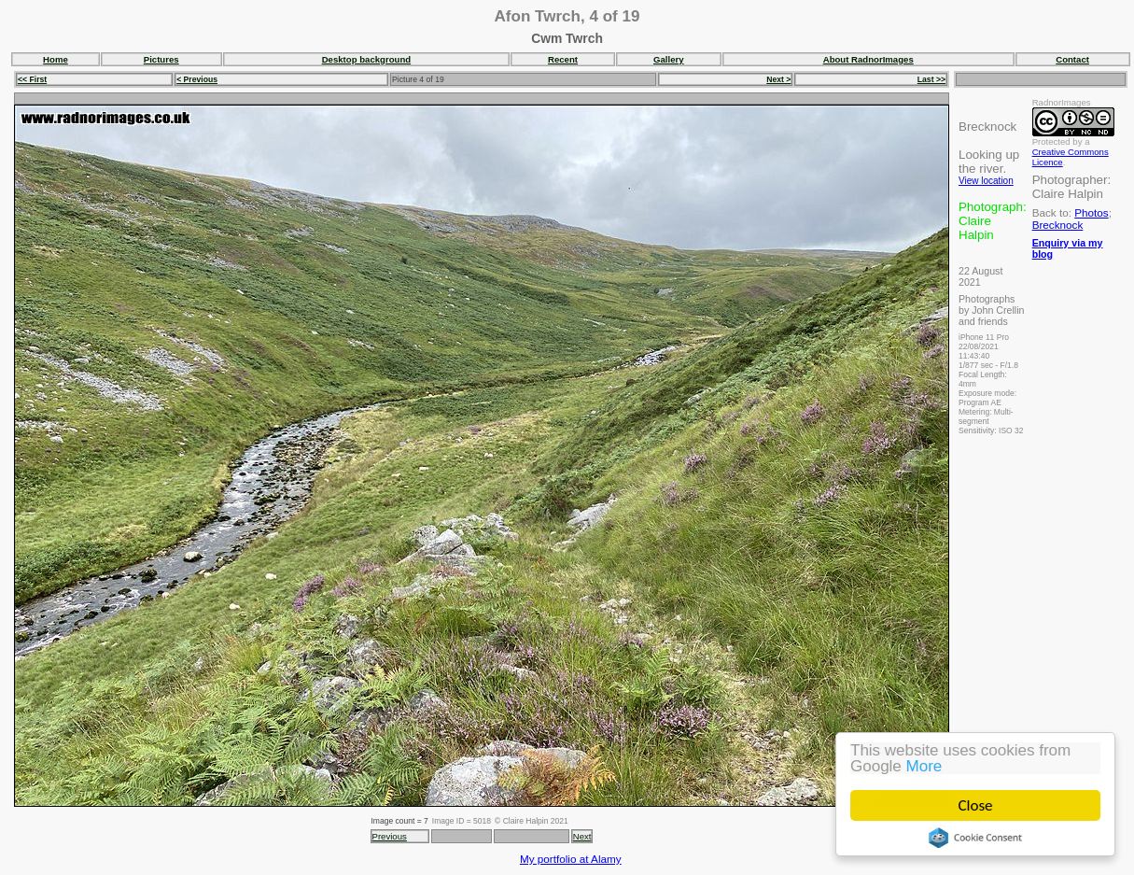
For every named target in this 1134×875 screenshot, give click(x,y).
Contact (1072, 59)
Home (55, 59)
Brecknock (1058, 225)
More (924, 766)
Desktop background (366, 59)
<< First (32, 79)
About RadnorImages (868, 59)
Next (582, 836)
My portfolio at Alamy (571, 859)
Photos (1091, 212)
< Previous (196, 79)
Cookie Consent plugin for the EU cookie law (975, 837)
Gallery (668, 59)
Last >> (931, 79)
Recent (563, 59)
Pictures (161, 59)
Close (976, 805)
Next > (778, 79)
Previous (389, 836)
